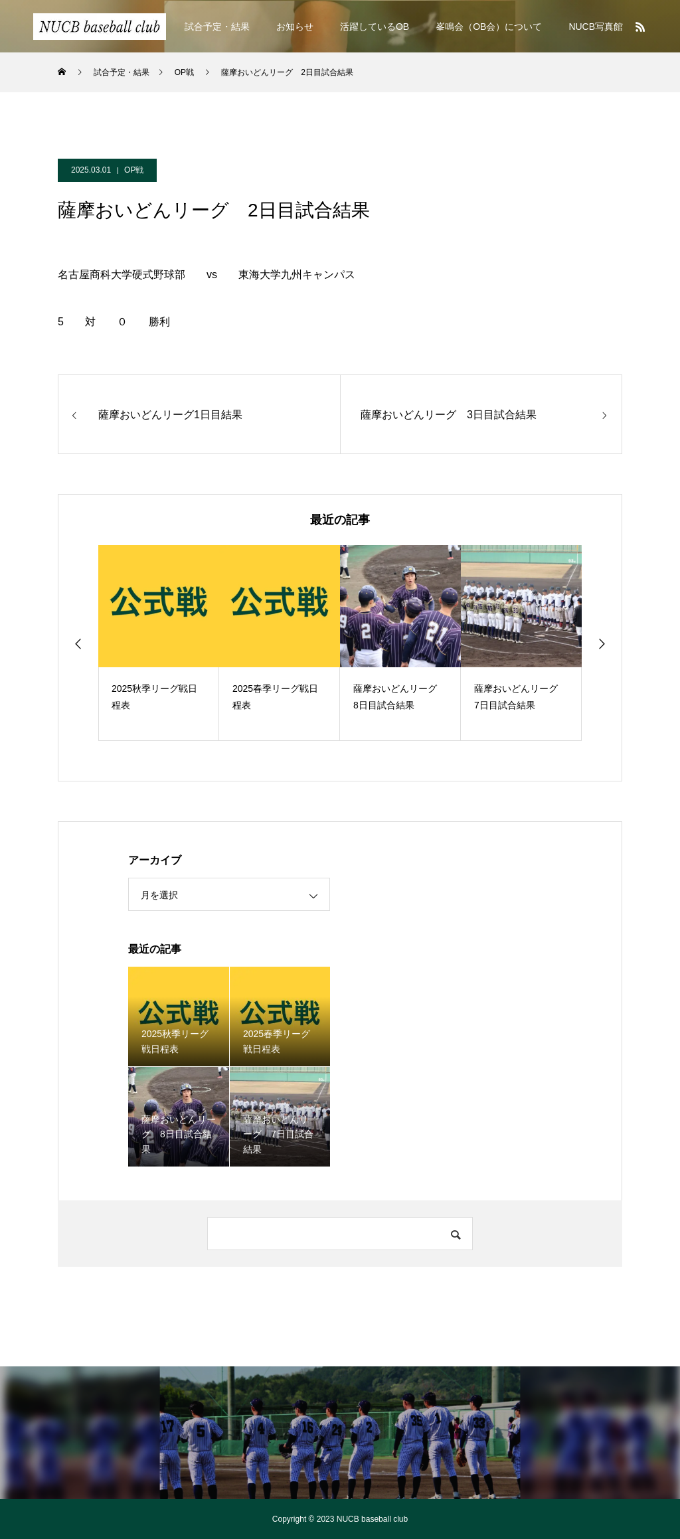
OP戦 (133, 170)
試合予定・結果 (217, 26)
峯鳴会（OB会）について (489, 26)
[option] (158, 643)
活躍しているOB (374, 26)
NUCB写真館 (595, 26)
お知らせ (294, 26)
